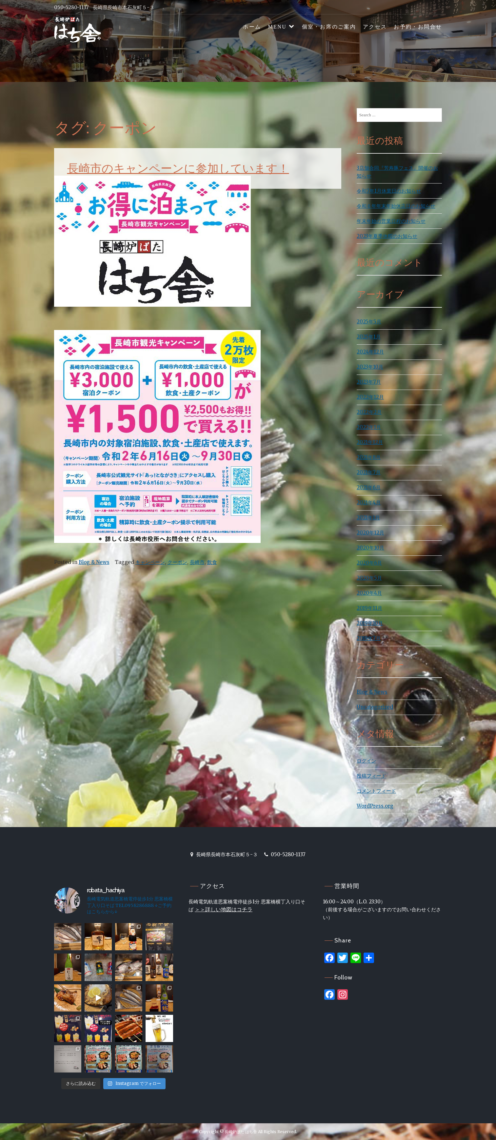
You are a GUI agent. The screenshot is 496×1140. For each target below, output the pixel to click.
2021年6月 (369, 487)
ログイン (366, 761)
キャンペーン (150, 562)
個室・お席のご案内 (329, 26)
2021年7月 (369, 472)
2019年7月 (369, 638)
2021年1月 (368, 517)
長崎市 (197, 562)
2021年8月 (369, 457)
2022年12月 (370, 397)
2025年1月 (369, 337)
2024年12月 (370, 352)
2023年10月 (370, 367)
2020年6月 (369, 563)
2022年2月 (369, 412)
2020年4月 (369, 593)
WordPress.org (375, 806)
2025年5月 (369, 322)
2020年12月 (370, 533)
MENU (277, 26)
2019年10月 (370, 623)
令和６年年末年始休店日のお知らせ (396, 206)
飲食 (212, 562)
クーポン (177, 562)
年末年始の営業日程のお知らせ (391, 221)
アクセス (375, 26)
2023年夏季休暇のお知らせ (387, 236)
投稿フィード (371, 776)
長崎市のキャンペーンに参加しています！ (178, 168)
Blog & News (94, 562)
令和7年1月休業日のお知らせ (389, 191)
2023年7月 (369, 382)
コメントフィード (376, 791)
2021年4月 (369, 502)
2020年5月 (369, 578)
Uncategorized (375, 707)
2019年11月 (369, 608)
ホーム (252, 26)
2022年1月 (369, 427)
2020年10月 (370, 548)
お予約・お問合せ (418, 26)
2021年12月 (370, 442)
